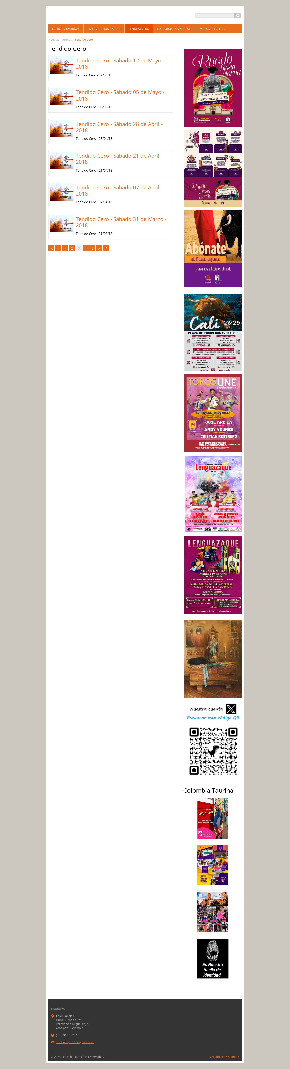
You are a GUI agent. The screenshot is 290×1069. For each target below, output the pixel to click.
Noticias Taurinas (60, 40)
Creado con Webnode (224, 1057)
